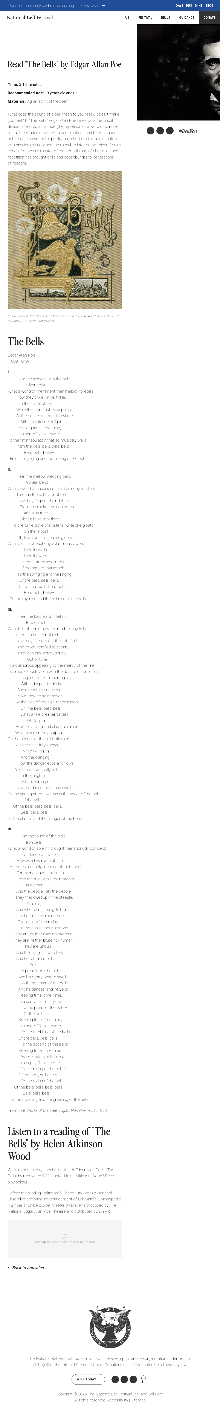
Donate (209, 17)
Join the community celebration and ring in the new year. (54, 5)
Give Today (86, 1379)
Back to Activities (28, 1267)
